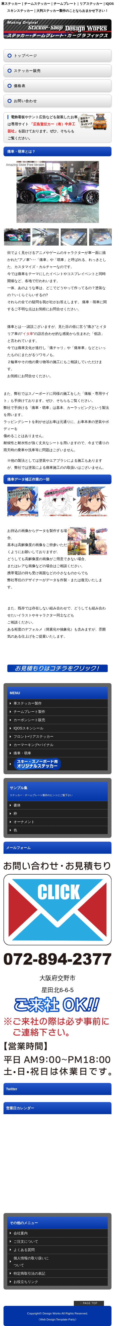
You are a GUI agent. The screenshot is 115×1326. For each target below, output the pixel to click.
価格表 (19, 86)
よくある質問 (24, 1250)
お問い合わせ (25, 101)
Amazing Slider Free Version (25, 165)
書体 (17, 805)
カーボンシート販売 (29, 720)
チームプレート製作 (29, 712)
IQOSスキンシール (28, 728)
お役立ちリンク (26, 1282)
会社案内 (21, 1233)
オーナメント (24, 822)
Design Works (52, 1313)
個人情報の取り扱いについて (31, 1261)
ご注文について (26, 1241)
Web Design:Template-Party (57, 1319)
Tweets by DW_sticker (21, 1099)
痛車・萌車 (22, 753)
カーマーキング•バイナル (33, 745)
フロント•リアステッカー (33, 736)
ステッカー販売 (27, 71)
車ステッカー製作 (28, 703)
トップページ (25, 56)
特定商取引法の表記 (29, 1273)
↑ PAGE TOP (88, 1303)
